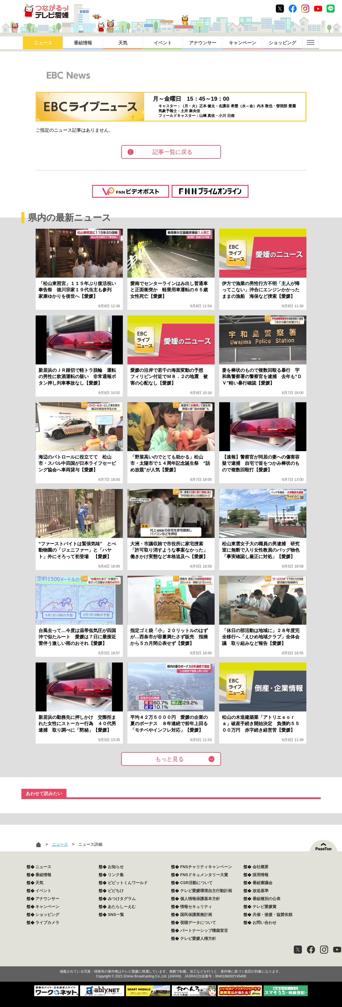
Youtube (318, 8)
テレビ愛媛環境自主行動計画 (206, 890)
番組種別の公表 (266, 898)
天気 (122, 42)
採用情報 (260, 874)
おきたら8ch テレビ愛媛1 (46, 11)
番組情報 (83, 42)
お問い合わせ (264, 922)
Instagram (305, 8)
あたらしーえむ (122, 906)
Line (330, 8)
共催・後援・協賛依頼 (272, 914)
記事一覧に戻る (172, 152)
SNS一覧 (116, 914)
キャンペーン (242, 42)
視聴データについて (198, 922)
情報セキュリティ (196, 906)
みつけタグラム (122, 898)
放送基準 (260, 890)
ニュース (43, 42)
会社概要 (260, 866)
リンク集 (116, 874)
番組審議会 (262, 882)
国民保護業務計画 (196, 914)
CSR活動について (196, 882)
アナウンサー (202, 42)
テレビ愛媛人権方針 (198, 938)
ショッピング (282, 42)
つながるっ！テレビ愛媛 (171, 961)
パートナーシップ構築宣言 (204, 930)
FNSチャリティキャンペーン (206, 866)
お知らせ (116, 866)
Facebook (292, 8)
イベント (163, 42)
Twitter (280, 8)
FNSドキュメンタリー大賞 (204, 874)
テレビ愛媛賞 (264, 906)
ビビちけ (116, 890)
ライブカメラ (47, 922)
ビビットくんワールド (128, 882)
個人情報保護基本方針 (200, 898)
